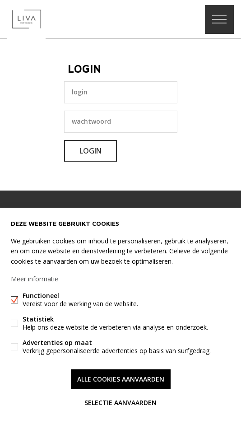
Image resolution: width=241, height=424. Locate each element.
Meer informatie (34, 279)
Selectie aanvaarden (120, 402)
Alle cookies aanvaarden (120, 379)
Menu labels (219, 19)
